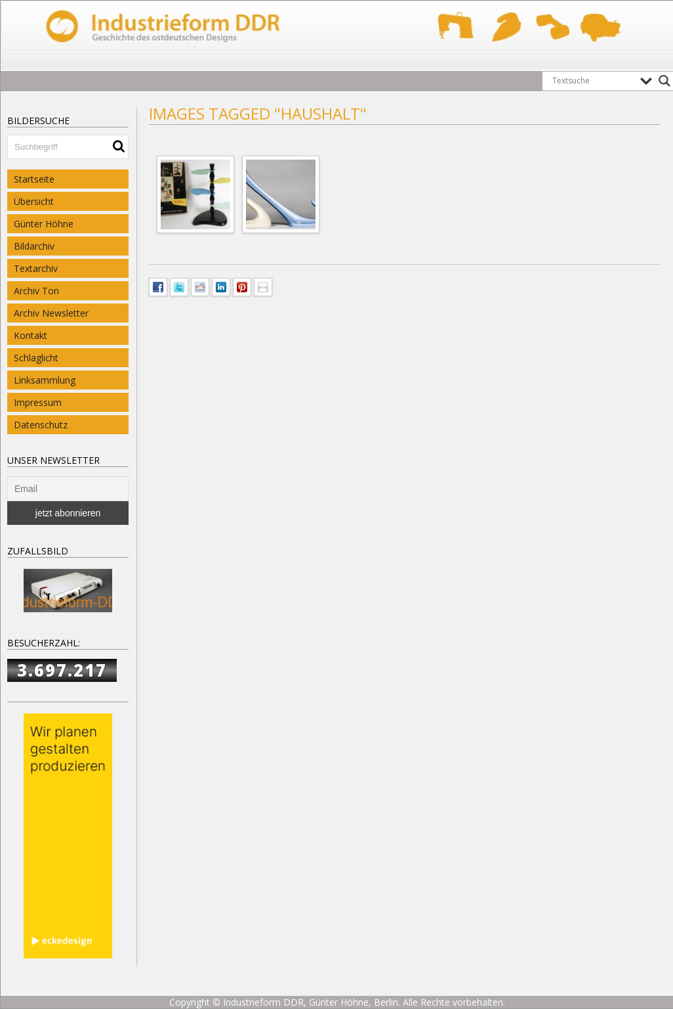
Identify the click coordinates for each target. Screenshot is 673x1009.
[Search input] (593, 81)
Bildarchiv (34, 246)
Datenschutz (41, 424)
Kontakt (30, 335)
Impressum (38, 402)
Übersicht (34, 201)
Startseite (34, 179)
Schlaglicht (36, 357)
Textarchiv (36, 268)
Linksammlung (44, 380)
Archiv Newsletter (51, 313)
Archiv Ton (36, 290)
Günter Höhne (43, 223)
